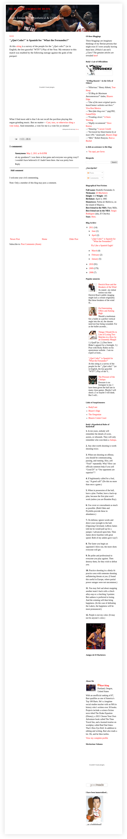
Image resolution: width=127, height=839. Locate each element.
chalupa (112, 440)
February (96, 255)
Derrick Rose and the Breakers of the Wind (107, 285)
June (94, 231)
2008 (91, 272)
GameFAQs (91, 114)
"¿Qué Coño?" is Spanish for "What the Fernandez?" (103, 240)
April (94, 235)
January (95, 259)
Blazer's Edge (94, 411)
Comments (93, 178)
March (95, 250)
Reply (17, 164)
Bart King (104, 685)
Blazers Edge (111, 135)
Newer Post (15, 239)
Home (44, 239)
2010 (91, 264)
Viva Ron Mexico (93, 108)
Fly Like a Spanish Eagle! (102, 245)
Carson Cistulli (104, 129)
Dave (77, 129)
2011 (91, 227)
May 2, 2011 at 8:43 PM (37, 153)
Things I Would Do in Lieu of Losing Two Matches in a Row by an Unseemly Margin (107, 336)
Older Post (73, 239)
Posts (90, 173)
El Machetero (102, 193)
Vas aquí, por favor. (97, 151)
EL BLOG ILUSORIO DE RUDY (29, 8)
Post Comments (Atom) (31, 244)
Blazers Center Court (97, 418)
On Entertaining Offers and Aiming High (106, 310)
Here (93, 217)
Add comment (16, 170)
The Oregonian (95, 414)
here (95, 55)
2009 (91, 268)
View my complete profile (97, 738)
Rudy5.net (93, 407)
